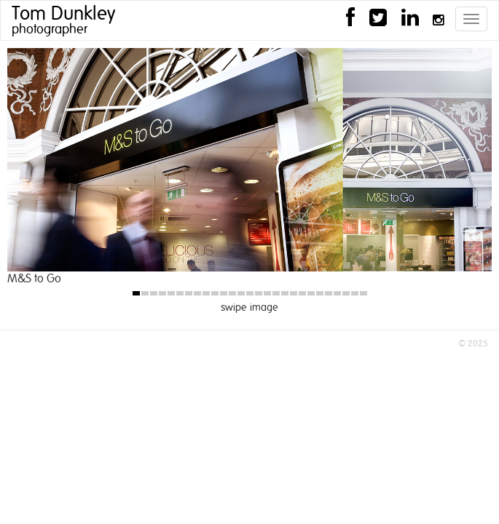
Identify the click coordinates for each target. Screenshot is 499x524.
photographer (49, 29)
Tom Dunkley (63, 13)
